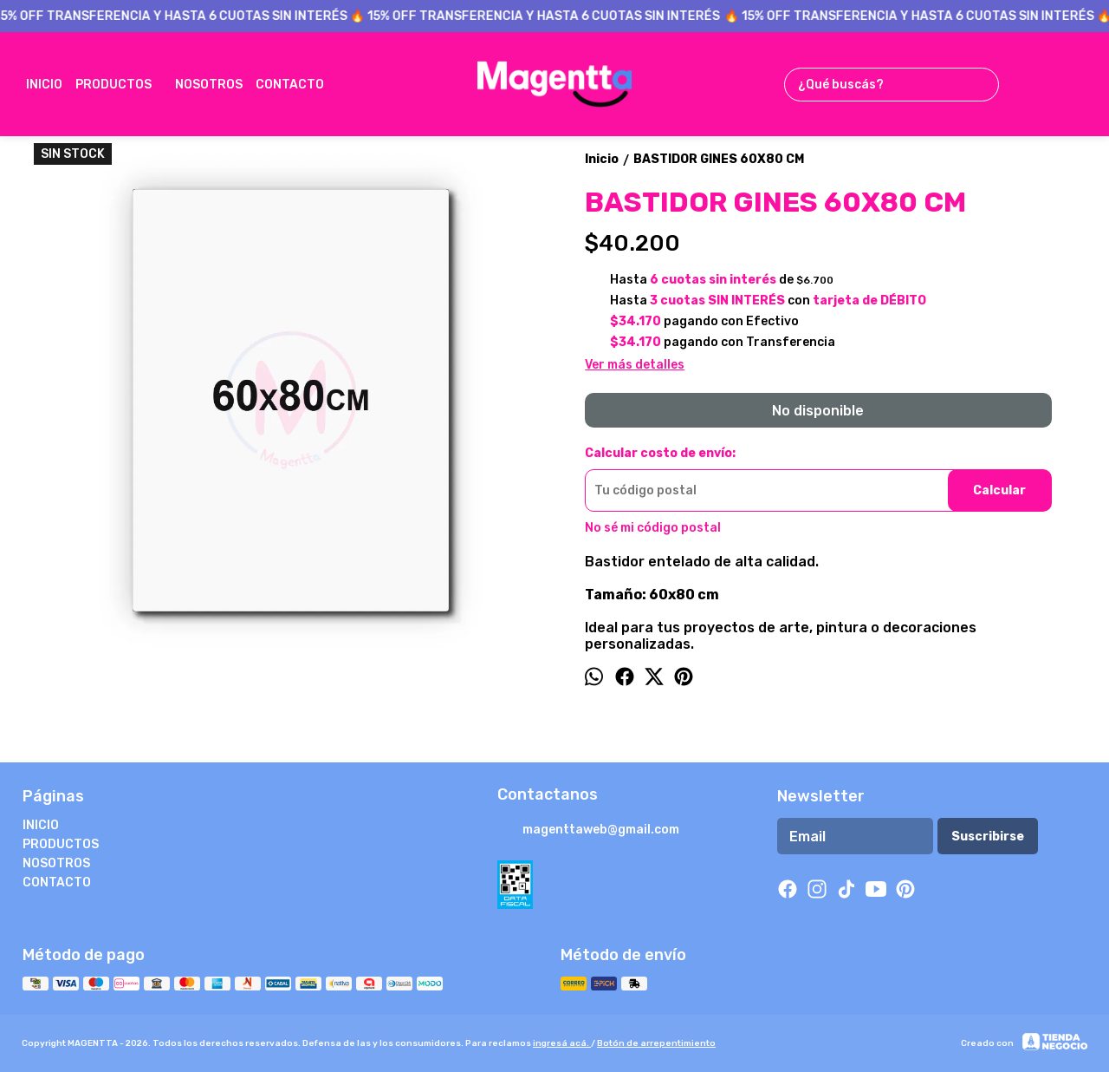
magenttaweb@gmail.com (588, 830)
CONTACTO (298, 84)
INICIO (44, 84)
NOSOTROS (209, 84)
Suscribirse (987, 836)
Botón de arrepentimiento (656, 1043)
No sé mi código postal (653, 527)
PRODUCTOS (122, 84)
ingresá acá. (562, 1043)
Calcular (999, 490)
